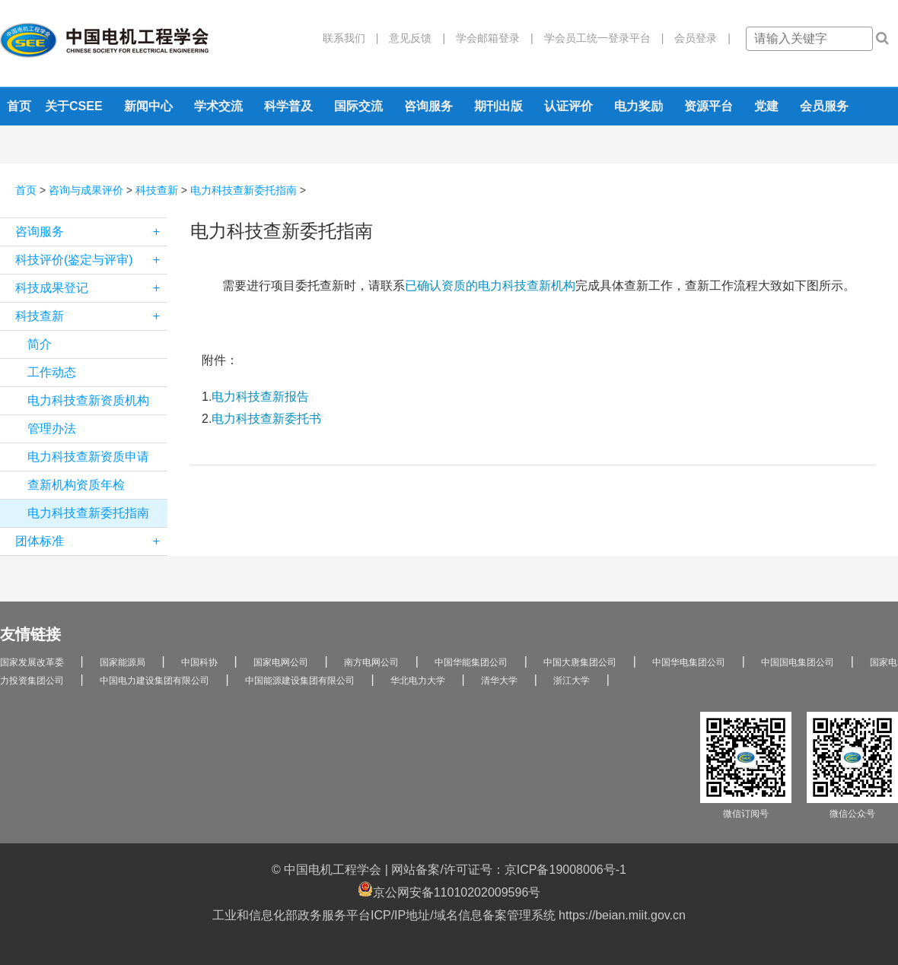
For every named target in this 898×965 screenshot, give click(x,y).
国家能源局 (122, 662)
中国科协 (199, 662)
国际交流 (358, 106)
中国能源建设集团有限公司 (300, 680)
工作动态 (51, 372)
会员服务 (824, 106)
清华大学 (499, 680)
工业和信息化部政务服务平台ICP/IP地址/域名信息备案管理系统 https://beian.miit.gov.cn (449, 915)
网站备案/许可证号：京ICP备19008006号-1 (508, 869)
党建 (766, 106)
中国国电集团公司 (797, 662)
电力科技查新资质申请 (88, 456)
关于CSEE (74, 106)
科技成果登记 (91, 288)
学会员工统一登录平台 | (598, 38)
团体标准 (91, 541)
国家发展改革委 (32, 662)
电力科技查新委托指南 (243, 190)
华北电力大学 (417, 680)
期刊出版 (498, 106)
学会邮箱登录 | (489, 38)
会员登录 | (697, 38)
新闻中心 (148, 106)
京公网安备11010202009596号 (449, 890)
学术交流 (218, 106)
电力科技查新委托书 (266, 418)
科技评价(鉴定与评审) (91, 260)
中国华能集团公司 (471, 662)
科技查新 (156, 190)
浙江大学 (571, 680)
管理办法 (51, 428)
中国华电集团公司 (688, 662)
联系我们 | (351, 38)
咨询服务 (428, 106)
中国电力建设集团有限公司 (154, 680)
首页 (19, 106)
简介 (39, 344)
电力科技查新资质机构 (88, 400)
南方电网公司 (371, 662)
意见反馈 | (411, 38)
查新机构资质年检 (76, 484)
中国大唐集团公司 (579, 662)
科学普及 (288, 106)
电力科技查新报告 (260, 396)
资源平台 (708, 106)
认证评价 (568, 106)
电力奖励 (638, 106)
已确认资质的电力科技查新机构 (490, 285)
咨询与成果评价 (86, 190)
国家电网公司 (280, 662)
